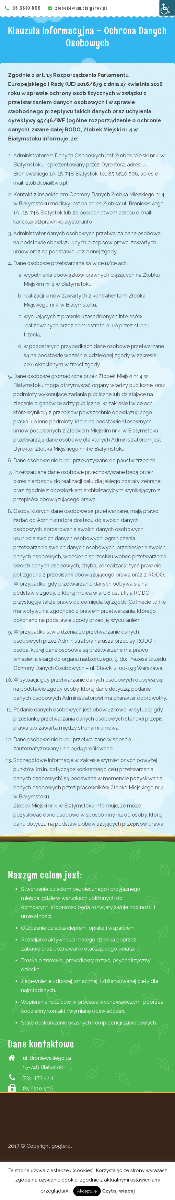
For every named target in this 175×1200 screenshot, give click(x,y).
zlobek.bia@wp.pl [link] (46, 183)
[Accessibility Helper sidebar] (167, 8)
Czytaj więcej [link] (118, 1191)
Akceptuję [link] (87, 1191)
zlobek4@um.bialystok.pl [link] (81, 8)
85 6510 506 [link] (26, 8)
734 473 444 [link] (38, 1078)
